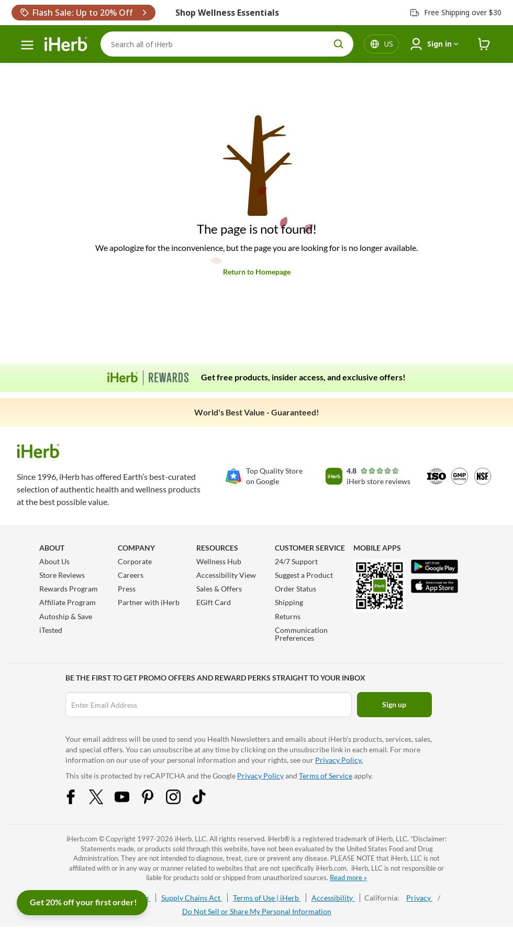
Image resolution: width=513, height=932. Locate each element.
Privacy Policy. (339, 759)
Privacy (419, 897)
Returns (287, 616)
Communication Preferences (301, 634)
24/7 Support (296, 561)
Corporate (135, 561)
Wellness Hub (218, 561)
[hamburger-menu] (27, 45)
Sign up (394, 704)
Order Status (295, 588)
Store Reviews (62, 575)
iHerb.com (81, 839)
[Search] (227, 44)
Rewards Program (68, 588)
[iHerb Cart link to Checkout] (484, 44)
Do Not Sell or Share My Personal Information (256, 911)
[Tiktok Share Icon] (206, 801)
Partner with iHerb (149, 602)
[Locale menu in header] (388, 44)
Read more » (348, 877)
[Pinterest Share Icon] (154, 801)
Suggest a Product (304, 575)
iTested (50, 630)
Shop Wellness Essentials (227, 12)
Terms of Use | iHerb (266, 897)
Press (127, 588)
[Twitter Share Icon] (103, 801)
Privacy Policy (260, 775)
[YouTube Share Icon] (129, 801)
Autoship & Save (65, 616)
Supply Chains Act (191, 897)
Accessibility (332, 897)
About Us (54, 561)
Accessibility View (226, 575)
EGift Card (213, 602)
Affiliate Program (67, 602)
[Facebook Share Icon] (77, 801)
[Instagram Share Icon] (180, 801)
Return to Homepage (257, 271)
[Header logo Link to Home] (66, 44)
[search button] (338, 44)
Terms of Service (325, 775)
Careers (130, 575)
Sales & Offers (219, 588)
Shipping (289, 602)
